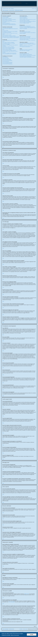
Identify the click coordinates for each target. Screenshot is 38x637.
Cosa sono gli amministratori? (24, 16)
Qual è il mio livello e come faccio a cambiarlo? (9, 35)
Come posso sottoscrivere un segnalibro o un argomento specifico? (27, 44)
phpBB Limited (26, 593)
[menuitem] (9, 8)
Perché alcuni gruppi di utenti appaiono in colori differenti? (28, 21)
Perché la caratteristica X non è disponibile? (26, 54)
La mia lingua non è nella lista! (7, 32)
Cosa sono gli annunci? (6, 61)
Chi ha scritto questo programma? (24, 53)
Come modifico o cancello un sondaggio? (8, 46)
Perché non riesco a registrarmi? (7, 18)
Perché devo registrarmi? (6, 16)
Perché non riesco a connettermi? (7, 20)
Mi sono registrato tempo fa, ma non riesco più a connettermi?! (9, 21)
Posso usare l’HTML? (5, 57)
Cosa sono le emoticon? (6, 58)
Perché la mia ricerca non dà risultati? (25, 37)
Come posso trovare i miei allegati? (24, 50)
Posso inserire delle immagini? (7, 59)
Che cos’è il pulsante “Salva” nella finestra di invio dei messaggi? (10, 51)
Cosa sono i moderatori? (23, 17)
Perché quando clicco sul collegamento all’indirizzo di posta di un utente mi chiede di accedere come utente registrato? (11, 37)
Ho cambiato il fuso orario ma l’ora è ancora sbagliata (10, 31)
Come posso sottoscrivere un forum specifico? (26, 45)
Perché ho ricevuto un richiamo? (7, 49)
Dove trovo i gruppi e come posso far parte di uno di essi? (28, 19)
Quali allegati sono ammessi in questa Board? (26, 49)
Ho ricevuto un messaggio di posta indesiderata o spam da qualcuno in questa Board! (28, 28)
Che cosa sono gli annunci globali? (7, 60)
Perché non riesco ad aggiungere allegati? (8, 48)
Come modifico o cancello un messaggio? (8, 42)
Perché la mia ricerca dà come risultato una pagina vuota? (28, 38)
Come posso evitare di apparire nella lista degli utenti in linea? (10, 29)
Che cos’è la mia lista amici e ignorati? (25, 31)
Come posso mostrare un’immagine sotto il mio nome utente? (10, 33)
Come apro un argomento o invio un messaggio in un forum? (10, 41)
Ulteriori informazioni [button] (15, 635)
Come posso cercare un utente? (24, 39)
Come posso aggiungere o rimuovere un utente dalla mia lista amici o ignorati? (27, 33)
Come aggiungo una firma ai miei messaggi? (9, 43)
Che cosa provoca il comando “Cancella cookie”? (9, 24)
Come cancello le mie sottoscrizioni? (25, 46)
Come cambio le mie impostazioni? (7, 27)
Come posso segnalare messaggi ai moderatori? (9, 50)
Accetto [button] (31, 634)
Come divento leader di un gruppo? (24, 20)
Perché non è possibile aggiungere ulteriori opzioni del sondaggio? (10, 45)
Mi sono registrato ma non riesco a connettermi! (9, 19)
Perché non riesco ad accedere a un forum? (9, 47)
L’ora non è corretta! (5, 30)
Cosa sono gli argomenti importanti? (8, 62)
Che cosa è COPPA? (5, 17)
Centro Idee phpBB (11, 601)
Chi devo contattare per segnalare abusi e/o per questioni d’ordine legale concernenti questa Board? (28, 56)
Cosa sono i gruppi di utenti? (24, 18)
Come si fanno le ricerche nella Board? (25, 36)
